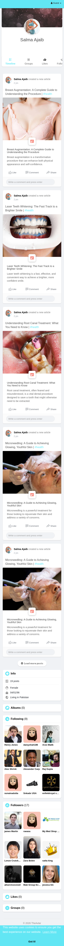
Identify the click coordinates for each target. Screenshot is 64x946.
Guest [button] (56, 3)
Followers (17, 805)
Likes (14, 897)
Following (17, 719)
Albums (16, 708)
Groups (15, 908)
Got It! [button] (31, 941)
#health (47, 93)
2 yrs (16, 83)
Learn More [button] (50, 931)
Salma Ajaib (32, 39)
